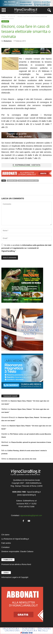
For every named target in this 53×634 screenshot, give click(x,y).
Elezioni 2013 (12, 181)
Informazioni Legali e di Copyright (14, 577)
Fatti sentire (6, 543)
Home (3, 16)
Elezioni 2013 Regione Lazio (28, 181)
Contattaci (5, 547)
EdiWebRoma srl (30, 501)
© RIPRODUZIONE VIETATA (26, 165)
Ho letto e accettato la (26, 248)
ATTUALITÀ (11, 16)
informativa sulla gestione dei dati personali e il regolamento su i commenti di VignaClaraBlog (26, 248)
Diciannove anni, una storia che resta (22, 459)
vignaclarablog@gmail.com (31, 515)
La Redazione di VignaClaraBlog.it (15, 539)
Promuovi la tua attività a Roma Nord (16, 564)
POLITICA (5, 21)
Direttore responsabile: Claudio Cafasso (17, 551)
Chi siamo (5, 535)
